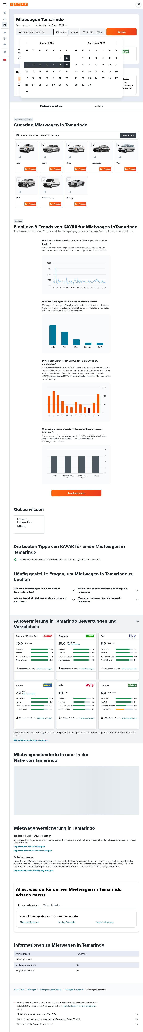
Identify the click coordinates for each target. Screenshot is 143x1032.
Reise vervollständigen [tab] (28, 905)
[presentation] (137, 621)
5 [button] (40, 64)
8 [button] (60, 64)
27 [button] (47, 84)
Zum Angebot (30, 169)
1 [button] (60, 58)
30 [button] (66, 84)
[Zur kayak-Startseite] (19, 4)
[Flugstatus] (4, 38)
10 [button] (27, 71)
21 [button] (54, 78)
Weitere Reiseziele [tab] (52, 905)
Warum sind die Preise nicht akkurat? (78, 1024)
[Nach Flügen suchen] (4, 13)
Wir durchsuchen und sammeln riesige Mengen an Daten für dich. (78, 1019)
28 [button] (53, 84)
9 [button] (67, 64)
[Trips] (4, 52)
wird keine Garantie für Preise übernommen (79, 1006)
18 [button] (33, 78)
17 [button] (27, 78)
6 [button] (46, 64)
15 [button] (60, 71)
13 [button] (47, 71)
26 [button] (40, 84)
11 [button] (33, 71)
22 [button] (60, 78)
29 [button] (60, 84)
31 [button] (27, 91)
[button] (5, 4)
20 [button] (46, 78)
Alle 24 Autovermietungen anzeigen (30, 740)
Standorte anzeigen (44, 669)
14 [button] (54, 71)
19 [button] (40, 78)
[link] (76, 493)
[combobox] (23, 25)
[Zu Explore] (4, 32)
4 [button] (33, 64)
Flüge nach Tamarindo (29, 922)
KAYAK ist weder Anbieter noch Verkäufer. (78, 1014)
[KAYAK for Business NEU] (4, 44)
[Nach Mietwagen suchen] (4, 24)
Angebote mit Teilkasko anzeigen (29, 846)
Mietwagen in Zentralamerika (50, 990)
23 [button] (67, 78)
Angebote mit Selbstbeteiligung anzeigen (33, 870)
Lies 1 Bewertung (73, 645)
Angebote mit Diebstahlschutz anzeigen (33, 850)
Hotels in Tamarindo (66, 922)
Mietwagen (32, 990)
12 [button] (40, 71)
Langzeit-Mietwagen (105, 922)
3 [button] (26, 64)
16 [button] (67, 71)
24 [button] (26, 84)
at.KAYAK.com (19, 990)
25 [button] (33, 84)
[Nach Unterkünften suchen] (4, 18)
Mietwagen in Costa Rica (74, 990)
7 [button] (53, 64)
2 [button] (67, 58)
